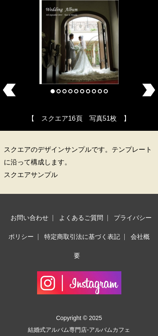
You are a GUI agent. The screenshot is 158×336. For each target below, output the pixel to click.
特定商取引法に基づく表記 (82, 236)
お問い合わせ (29, 217)
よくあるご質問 (81, 217)
